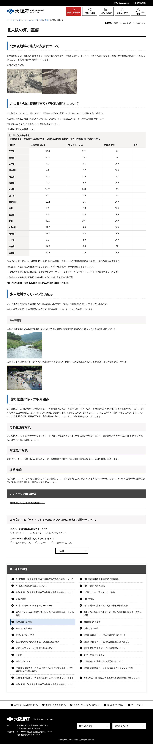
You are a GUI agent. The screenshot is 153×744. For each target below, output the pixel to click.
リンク (19, 655)
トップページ (12, 20)
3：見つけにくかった (63, 543)
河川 (36, 20)
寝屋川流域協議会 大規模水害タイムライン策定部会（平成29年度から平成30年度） (44, 669)
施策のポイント (23, 661)
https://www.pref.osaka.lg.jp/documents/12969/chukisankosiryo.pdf (37, 283)
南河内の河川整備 (24, 628)
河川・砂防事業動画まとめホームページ (34, 605)
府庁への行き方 (85, 726)
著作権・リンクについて (56, 705)
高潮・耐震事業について (95, 655)
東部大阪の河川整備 (25, 635)
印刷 (109, 23)
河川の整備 (44, 20)
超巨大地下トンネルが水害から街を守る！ (35, 648)
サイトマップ (136, 705)
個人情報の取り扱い (115, 705)
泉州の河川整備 (91, 628)
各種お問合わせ (121, 726)
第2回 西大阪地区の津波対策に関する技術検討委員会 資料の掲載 (45, 613)
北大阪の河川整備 (24, 622)
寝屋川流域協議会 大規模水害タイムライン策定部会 (109, 668)
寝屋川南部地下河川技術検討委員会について (105, 635)
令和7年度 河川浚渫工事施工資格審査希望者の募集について (44, 592)
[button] (121, 3)
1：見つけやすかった (22, 543)
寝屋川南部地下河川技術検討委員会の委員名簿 (37, 642)
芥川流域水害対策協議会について (31, 586)
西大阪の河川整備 (92, 622)
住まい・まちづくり (26, 20)
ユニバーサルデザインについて (86, 705)
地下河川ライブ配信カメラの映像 (99, 592)
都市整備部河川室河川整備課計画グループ (27, 503)
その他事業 (21, 599)
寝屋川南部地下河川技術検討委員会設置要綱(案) (106, 642)
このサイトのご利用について (26, 705)
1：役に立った (19, 533)
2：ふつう (37, 533)
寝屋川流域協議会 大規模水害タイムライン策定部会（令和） (45, 678)
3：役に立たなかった (57, 533)
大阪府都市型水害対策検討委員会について (103, 661)
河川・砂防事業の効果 (94, 586)
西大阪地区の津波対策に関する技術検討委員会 (106, 605)
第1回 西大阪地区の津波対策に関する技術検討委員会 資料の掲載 (113, 613)
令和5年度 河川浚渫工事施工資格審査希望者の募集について (112, 678)
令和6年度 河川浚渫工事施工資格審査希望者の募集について (44, 684)
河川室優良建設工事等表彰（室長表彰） (102, 579)
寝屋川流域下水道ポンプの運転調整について (105, 648)
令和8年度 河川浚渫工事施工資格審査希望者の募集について (44, 579)
